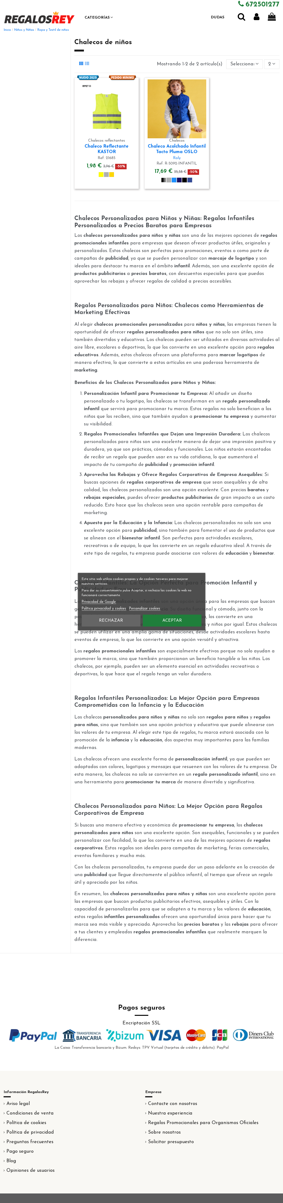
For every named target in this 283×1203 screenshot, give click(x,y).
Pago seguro (20, 1151)
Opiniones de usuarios (30, 1170)
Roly (177, 158)
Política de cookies (26, 1122)
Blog (11, 1161)
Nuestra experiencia (170, 1113)
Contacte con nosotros (172, 1103)
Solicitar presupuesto (171, 1142)
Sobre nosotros (164, 1132)
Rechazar (111, 620)
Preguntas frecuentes (29, 1142)
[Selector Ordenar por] (244, 64)
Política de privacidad (30, 1132)
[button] (98, 17)
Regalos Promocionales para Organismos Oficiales (203, 1122)
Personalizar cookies (144, 608)
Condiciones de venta (30, 1113)
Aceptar (172, 620)
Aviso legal (18, 1103)
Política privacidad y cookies (104, 608)
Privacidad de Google (99, 602)
